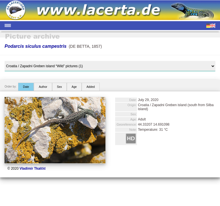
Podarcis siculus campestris (35, 46)
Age (74, 86)
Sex (59, 86)
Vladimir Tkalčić (32, 169)
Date (26, 86)
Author (43, 86)
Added (91, 86)
